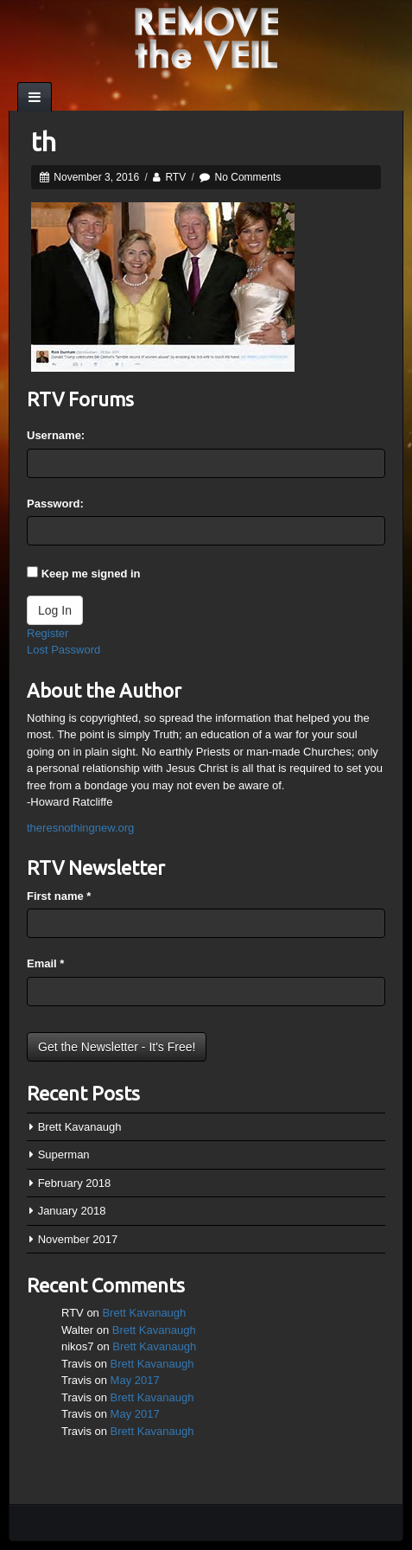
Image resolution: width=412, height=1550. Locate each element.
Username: (56, 435)
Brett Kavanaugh (80, 1126)
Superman (64, 1154)
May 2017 (135, 1380)
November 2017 (78, 1239)
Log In (55, 610)
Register (47, 633)
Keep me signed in (91, 573)
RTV (175, 177)
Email (45, 963)
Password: (55, 503)
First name (59, 896)
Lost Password (63, 649)
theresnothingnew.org (80, 827)
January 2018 (72, 1210)
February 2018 (74, 1183)
